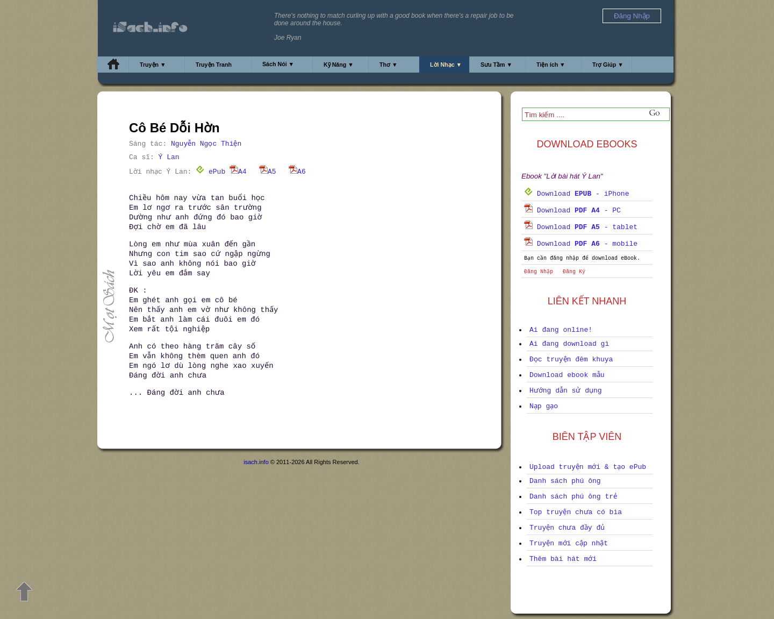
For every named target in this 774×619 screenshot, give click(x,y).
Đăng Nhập (538, 272)
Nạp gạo (543, 406)
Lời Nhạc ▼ (446, 64)
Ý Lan (169, 157)
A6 (297, 172)
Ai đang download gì (569, 344)
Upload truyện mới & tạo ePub (587, 467)
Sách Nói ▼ (278, 64)
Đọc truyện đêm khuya (571, 359)
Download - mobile (580, 244)
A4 (238, 172)
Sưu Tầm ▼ (496, 64)
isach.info (255, 462)
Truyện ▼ (153, 64)
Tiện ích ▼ (550, 64)
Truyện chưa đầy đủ (567, 528)
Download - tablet (580, 227)
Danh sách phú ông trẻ (573, 497)
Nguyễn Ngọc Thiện (206, 144)
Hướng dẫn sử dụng (565, 391)
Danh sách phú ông (565, 481)
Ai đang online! (560, 330)
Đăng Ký (574, 272)
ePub (210, 172)
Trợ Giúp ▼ (608, 64)
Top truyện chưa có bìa (575, 512)
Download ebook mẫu (567, 375)
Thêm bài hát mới (563, 559)
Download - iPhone (576, 194)
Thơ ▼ (388, 64)
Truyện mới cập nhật (568, 543)
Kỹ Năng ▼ (339, 64)
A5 (267, 172)
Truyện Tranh (214, 64)
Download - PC (572, 211)
